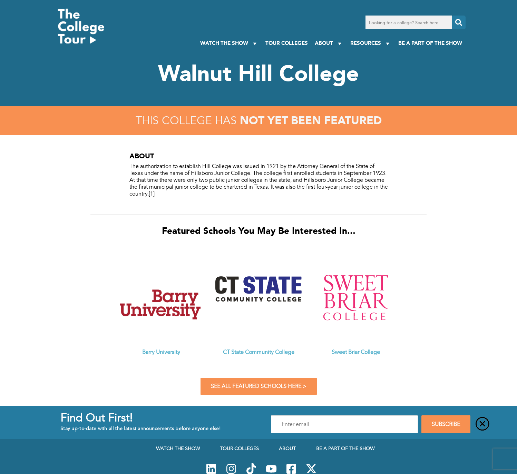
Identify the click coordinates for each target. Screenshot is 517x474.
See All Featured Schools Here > (258, 386)
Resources (370, 43)
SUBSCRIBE (446, 424)
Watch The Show (229, 43)
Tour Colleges (286, 43)
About (329, 43)
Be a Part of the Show (430, 43)
